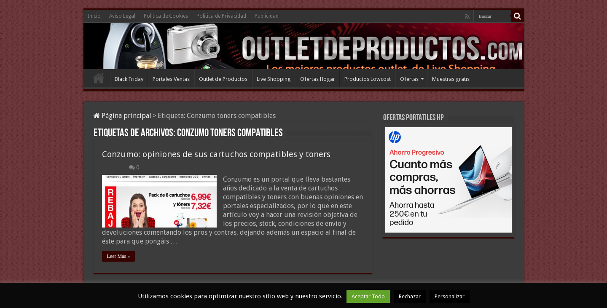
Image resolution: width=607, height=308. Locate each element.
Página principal (122, 116)
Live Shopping (274, 79)
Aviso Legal (122, 16)
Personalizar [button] (450, 296)
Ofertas (409, 79)
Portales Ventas (171, 79)
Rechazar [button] (410, 296)
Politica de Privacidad (221, 16)
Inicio (94, 16)
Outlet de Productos (223, 79)
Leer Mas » (118, 256)
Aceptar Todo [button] (368, 296)
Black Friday (129, 79)
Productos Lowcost (367, 79)
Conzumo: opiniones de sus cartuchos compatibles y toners (216, 154)
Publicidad (267, 16)
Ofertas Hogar (317, 79)
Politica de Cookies (166, 16)
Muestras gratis (451, 79)
